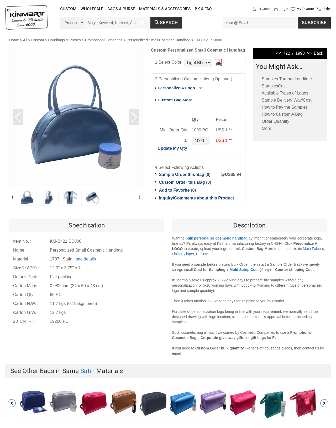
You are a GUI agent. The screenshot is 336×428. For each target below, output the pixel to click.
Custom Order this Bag (182, 182)
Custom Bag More (175, 100)
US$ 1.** (224, 140)
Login (284, 9)
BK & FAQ (203, 9)
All (25, 40)
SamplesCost (274, 86)
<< (278, 53)
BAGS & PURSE (121, 9)
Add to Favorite (174, 190)
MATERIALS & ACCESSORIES (165, 9)
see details (86, 259)
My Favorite (305, 9)
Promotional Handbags (103, 40)
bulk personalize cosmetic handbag (217, 238)
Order (326, 9)
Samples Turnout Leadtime (287, 79)
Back (318, 53)
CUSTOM (68, 9)
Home (14, 40)
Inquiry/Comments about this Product (196, 198)
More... (268, 128)
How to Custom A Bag (282, 114)
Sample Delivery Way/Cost (287, 100)
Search (166, 23)
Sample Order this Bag (182, 174)
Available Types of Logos (285, 93)
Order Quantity (275, 121)
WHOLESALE (92, 9)
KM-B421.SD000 (208, 40)
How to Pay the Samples (285, 107)
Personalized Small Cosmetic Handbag (158, 40)
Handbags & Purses (64, 40)
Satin (87, 371)
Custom (37, 40)
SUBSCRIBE (314, 22)
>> (309, 53)
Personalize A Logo (176, 88)
